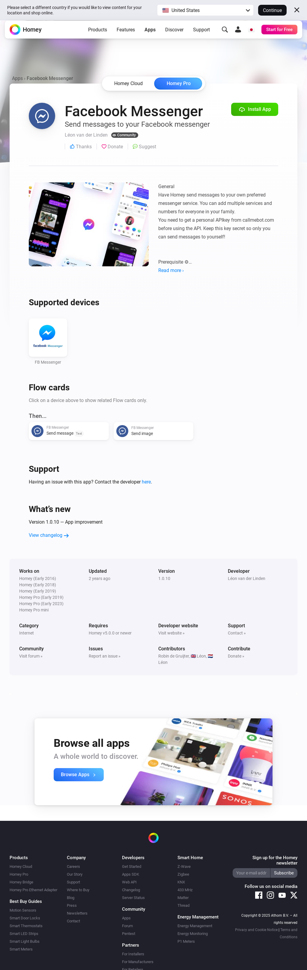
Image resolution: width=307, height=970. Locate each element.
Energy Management (194, 926)
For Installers (133, 954)
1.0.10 (164, 578)
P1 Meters (186, 941)
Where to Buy (78, 890)
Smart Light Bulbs (25, 941)
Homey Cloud (21, 866)
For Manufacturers (138, 962)
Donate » (236, 656)
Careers (73, 866)
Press (72, 905)
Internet (26, 633)
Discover (174, 34)
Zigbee (183, 874)
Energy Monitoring (192, 933)
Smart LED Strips (24, 933)
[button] (205, 10)
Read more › (171, 270)
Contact (73, 921)
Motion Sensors (23, 910)
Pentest (128, 933)
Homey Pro (179, 83)
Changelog (131, 890)
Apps (150, 34)
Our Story (74, 874)
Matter (183, 897)
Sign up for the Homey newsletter (274, 860)
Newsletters (77, 913)
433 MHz (184, 890)
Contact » (237, 633)
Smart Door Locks (25, 918)
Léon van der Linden (246, 578)
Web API (129, 882)
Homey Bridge (21, 882)
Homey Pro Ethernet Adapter (33, 890)
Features (126, 34)
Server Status (133, 897)
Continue (272, 10)
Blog (70, 897)
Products (97, 34)
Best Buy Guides (26, 901)
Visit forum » (31, 656)
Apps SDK (130, 874)
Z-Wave (184, 866)
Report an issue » (105, 656)
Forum (127, 926)
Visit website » (171, 633)
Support (201, 34)
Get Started (131, 866)
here (146, 482)
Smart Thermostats (26, 926)
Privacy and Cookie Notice (256, 930)
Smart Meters (21, 949)
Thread (183, 905)
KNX (181, 882)
